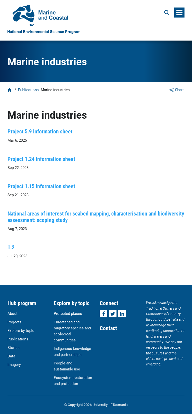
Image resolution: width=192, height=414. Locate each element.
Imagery (14, 364)
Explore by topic (21, 330)
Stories (14, 347)
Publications (28, 89)
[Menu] (179, 13)
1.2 (11, 247)
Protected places (68, 313)
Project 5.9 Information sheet (40, 131)
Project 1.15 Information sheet (41, 186)
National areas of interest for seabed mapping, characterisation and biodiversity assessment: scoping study (96, 216)
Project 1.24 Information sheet (41, 158)
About (13, 313)
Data (11, 355)
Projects (15, 321)
